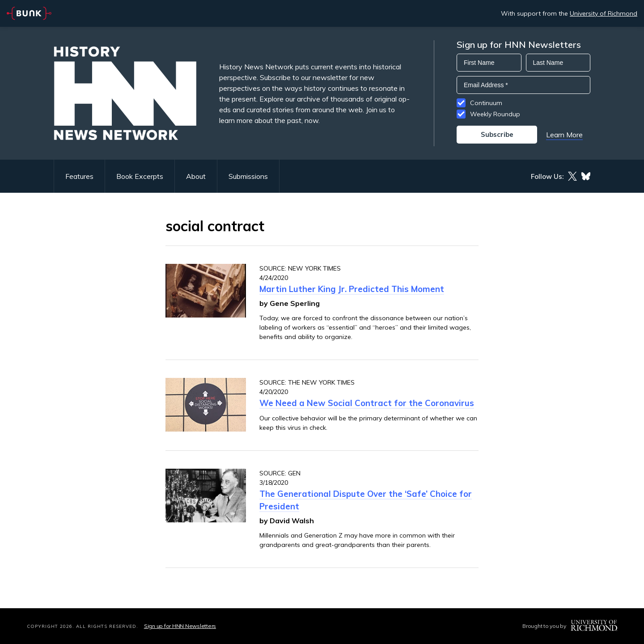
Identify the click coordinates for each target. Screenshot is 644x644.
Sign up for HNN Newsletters (180, 626)
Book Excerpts (139, 176)
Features (79, 176)
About (196, 176)
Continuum (486, 103)
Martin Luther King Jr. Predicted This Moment (351, 289)
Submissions (248, 176)
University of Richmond (603, 13)
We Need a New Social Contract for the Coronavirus (366, 403)
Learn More (564, 134)
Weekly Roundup (495, 114)
